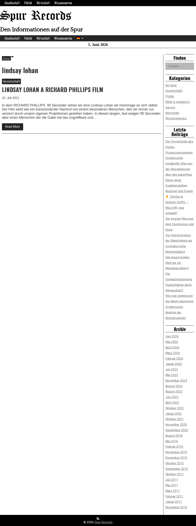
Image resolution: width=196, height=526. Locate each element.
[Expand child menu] (82, 38)
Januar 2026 (173, 364)
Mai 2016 (171, 441)
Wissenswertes (63, 3)
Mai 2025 (171, 375)
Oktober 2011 (174, 474)
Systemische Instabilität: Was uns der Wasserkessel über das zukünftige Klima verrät (178, 169)
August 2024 (173, 386)
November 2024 (176, 380)
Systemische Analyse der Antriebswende (175, 312)
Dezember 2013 (176, 458)
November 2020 (176, 424)
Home (6, 58)
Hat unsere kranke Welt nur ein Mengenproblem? (177, 263)
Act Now (171, 85)
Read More (14, 127)
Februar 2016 (174, 446)
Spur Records (35, 16)
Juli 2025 (171, 369)
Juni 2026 (172, 336)
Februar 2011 (174, 496)
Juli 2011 (171, 480)
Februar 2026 (174, 358)
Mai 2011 (171, 485)
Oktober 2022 (174, 408)
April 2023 (172, 402)
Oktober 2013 (174, 463)
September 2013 (176, 469)
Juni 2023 (172, 397)
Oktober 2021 (174, 419)
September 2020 (176, 430)
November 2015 (176, 452)
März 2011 (172, 491)
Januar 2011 (173, 502)
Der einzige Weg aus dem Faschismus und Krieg (179, 224)
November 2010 (176, 507)
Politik (28, 3)
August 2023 (173, 391)
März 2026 (172, 353)
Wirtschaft (43, 3)
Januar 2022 (173, 414)
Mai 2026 (171, 342)
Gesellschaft (12, 3)
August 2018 (173, 436)
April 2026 (172, 347)
